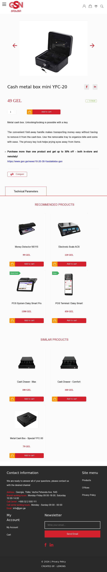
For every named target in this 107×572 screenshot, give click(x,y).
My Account (12, 527)
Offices (85, 487)
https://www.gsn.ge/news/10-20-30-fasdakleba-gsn (34, 161)
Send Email (72, 534)
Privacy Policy (89, 495)
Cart (9, 534)
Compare (17, 174)
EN (96, 6)
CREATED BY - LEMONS (53, 566)
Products (86, 480)
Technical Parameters (26, 191)
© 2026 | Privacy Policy (53, 562)
